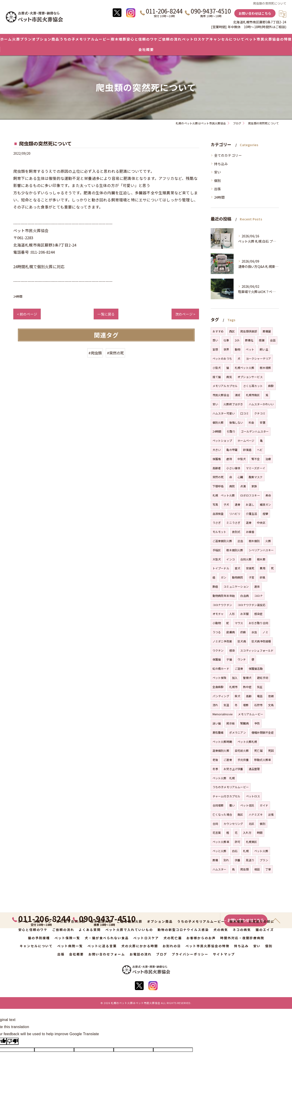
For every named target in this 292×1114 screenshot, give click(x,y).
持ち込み (221, 163)
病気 (229, 377)
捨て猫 (217, 377)
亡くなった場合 (222, 814)
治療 (268, 459)
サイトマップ (224, 954)
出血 (240, 541)
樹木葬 (261, 559)
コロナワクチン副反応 (251, 605)
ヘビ (259, 450)
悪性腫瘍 (218, 732)
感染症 (258, 614)
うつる (217, 632)
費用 (262, 568)
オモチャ (218, 614)
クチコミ (259, 413)
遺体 (257, 586)
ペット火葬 (261, 851)
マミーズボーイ (255, 468)
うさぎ (217, 522)
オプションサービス (250, 377)
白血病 (244, 596)
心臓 (240, 477)
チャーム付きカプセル (226, 796)
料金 (251, 422)
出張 (217, 188)
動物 (237, 349)
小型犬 (217, 368)
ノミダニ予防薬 (222, 641)
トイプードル (221, 568)
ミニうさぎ (233, 522)
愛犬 (237, 568)
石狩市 (258, 705)
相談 (257, 869)
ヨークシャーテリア (258, 358)
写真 (215, 504)
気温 (226, 705)
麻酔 (271, 386)
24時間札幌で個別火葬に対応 (39, 266)
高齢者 (217, 468)
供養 (237, 860)
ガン (223, 577)
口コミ (244, 413)
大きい (217, 450)
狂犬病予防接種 (261, 641)
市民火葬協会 (221, 395)
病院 (232, 486)
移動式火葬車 (262, 760)
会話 (273, 340)
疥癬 (243, 632)
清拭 (237, 395)
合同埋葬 (218, 805)
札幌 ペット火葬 (224, 495)
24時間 (18, 296)
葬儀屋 (267, 331)
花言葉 (217, 832)
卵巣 (262, 577)
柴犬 (237, 696)
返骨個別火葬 (221, 750)
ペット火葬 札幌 (224, 778)
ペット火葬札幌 (247, 742)
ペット (250, 349)
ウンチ (241, 659)
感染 (232, 650)
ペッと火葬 (220, 851)
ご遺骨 (228, 760)
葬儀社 (249, 340)
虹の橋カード (221, 668)
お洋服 (244, 614)
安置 (262, 422)
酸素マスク (256, 477)
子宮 (251, 577)
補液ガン (265, 504)
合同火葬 (245, 559)
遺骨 (237, 504)
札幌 (245, 851)
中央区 (261, 522)
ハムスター (220, 869)
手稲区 (217, 550)
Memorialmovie (223, 714)
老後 (215, 760)
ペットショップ (222, 440)
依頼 (271, 696)
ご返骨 (239, 668)
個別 (217, 180)
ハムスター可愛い (224, 413)
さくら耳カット (253, 386)
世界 (226, 349)
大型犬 (217, 559)
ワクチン (218, 650)
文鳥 (271, 705)
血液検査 (218, 514)
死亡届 (258, 750)
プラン (264, 860)
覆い (232, 805)
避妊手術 (262, 678)
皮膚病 (230, 632)
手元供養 (243, 760)
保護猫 (217, 659)
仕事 (226, 340)
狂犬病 (241, 641)
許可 (237, 842)
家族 (254, 486)
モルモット (220, 532)
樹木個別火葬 (234, 550)
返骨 (248, 522)
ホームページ (245, 440)
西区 (232, 331)
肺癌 (215, 586)
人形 (232, 614)
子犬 (226, 504)
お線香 (250, 532)
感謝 (261, 340)
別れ (226, 860)
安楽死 (250, 568)
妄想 (215, 349)
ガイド (264, 805)
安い (217, 172)
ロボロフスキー (250, 495)
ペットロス (253, 796)
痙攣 (265, 514)
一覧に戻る (106, 314)
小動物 (217, 623)
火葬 (268, 541)
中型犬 (241, 459)
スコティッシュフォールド (256, 650)
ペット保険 (220, 678)
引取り (231, 431)
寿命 (268, 495)
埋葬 (245, 705)
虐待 (229, 459)
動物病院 (237, 577)
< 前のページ (27, 314)
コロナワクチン (222, 605)
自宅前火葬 (242, 750)
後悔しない (236, 422)
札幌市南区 (253, 395)
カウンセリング (233, 824)
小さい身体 (233, 468)
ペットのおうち (222, 358)
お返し (250, 504)
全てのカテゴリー (228, 155)
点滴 (243, 486)
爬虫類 (244, 869)
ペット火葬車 (221, 842)
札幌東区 (251, 842)
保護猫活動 (256, 668)
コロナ (258, 596)
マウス (239, 623)
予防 (257, 723)
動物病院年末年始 (224, 596)
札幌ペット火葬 (244, 368)
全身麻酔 (218, 687)
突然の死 (218, 477)
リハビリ (234, 514)
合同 (215, 824)
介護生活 (251, 514)
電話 (259, 696)
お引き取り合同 (258, 623)
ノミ (265, 632)
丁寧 (268, 869)
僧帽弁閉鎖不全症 (262, 732)
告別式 (236, 532)
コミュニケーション (236, 586)
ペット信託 (247, 805)
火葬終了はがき (233, 404)
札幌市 (233, 687)
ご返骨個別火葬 (222, 541)
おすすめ (218, 331)
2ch (237, 340)
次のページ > (185, 314)
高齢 (248, 696)
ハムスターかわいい (261, 404)
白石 (234, 851)
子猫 (229, 659)
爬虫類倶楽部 (248, 331)
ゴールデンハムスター (255, 431)
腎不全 (255, 459)
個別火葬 (218, 422)
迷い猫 (217, 723)
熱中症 (247, 687)
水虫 (254, 632)
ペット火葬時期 (222, 742)
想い (215, 340)
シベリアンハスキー (261, 550)
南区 (240, 814)
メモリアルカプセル (225, 386)
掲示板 (230, 723)
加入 (234, 678)
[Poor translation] (13, 1041)
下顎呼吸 (218, 486)
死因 (271, 750)
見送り (250, 860)
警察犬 (247, 678)
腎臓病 (244, 723)
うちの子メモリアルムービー (231, 787)
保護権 (217, 459)
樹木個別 (254, 541)
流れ (215, 705)
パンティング (221, 696)
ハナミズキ (256, 814)
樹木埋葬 (265, 368)
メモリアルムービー (250, 714)
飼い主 (264, 349)
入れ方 (247, 832)
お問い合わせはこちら (255, 13)
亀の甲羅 (231, 450)
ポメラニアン (237, 732)
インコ (230, 559)
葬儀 (215, 860)
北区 (251, 824)
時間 (259, 832)
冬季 (215, 769)
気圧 (259, 687)
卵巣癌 (247, 450)
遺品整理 (254, 769)
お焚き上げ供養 (233, 769)
